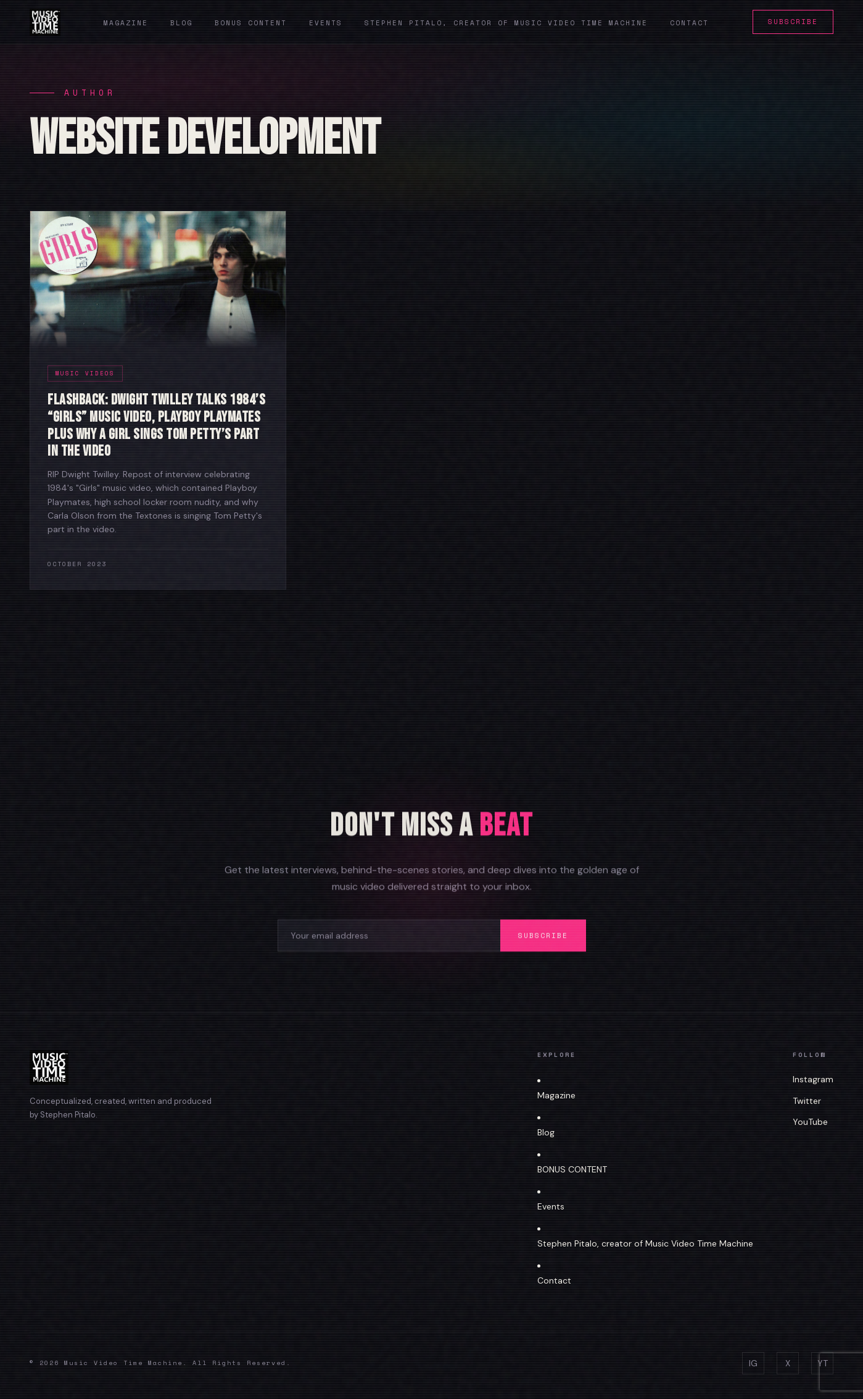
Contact (689, 23)
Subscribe (793, 22)
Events (325, 23)
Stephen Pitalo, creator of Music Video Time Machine (506, 23)
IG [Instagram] (753, 1363)
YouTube (810, 1121)
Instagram (813, 1079)
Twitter (807, 1100)
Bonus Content (251, 23)
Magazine (126, 23)
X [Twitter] (787, 1363)
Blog (181, 23)
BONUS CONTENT (572, 1169)
